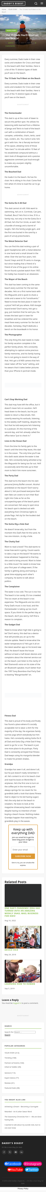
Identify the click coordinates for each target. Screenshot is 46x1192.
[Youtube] (15, 1152)
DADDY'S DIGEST (12, 1143)
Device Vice (11, 949)
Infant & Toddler (11, 1067)
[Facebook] (4, 1152)
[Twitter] (10, 1152)
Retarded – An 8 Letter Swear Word (18, 1112)
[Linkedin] (21, 1152)
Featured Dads (10, 1088)
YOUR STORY (12, 9)
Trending (8, 1058)
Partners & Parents (12, 1063)
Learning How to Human (20, 983)
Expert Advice (10, 1078)
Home (4, 9)
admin (10, 42)
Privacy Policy (23, 1189)
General (8, 1073)
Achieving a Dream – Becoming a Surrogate (21, 1107)
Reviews (8, 1083)
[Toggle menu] (41, 3)
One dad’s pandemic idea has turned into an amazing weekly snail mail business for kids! (22, 912)
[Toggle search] (36, 3)
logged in (17, 1003)
